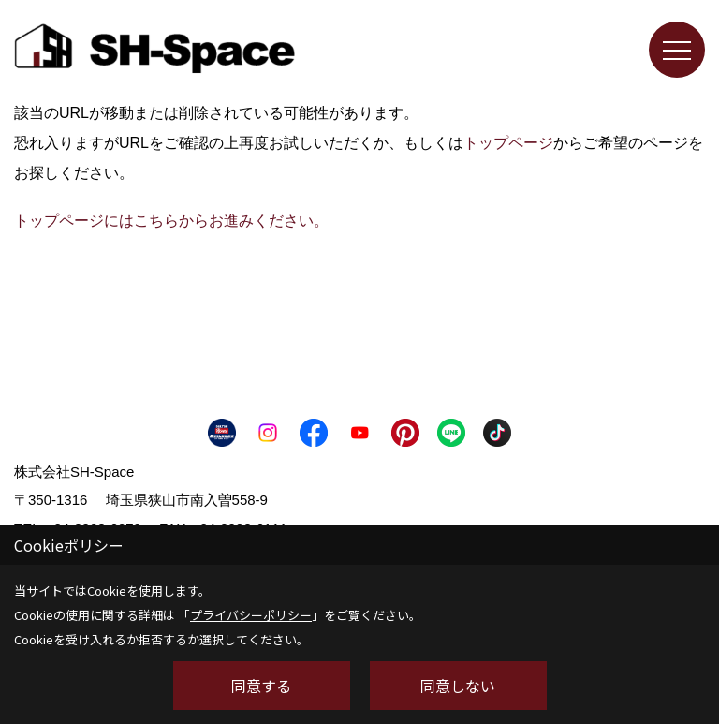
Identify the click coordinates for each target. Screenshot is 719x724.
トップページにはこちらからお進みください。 (171, 221)
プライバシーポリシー (251, 615)
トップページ (508, 143)
